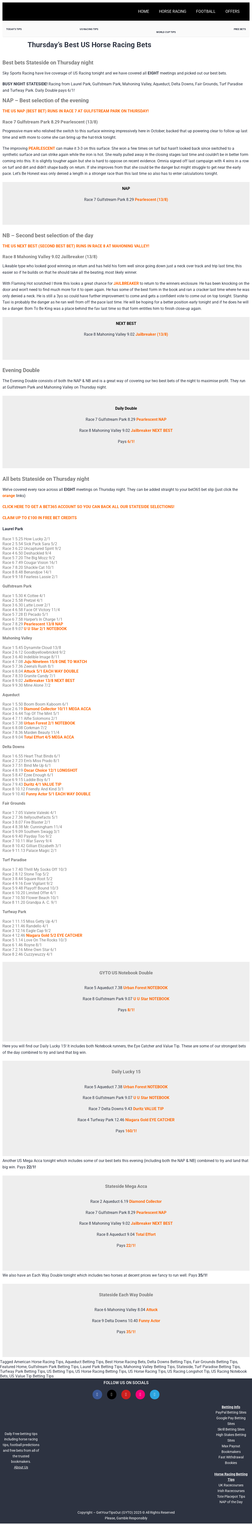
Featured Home (13, 1366)
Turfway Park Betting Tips (22, 1371)
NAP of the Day (231, 1504)
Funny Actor (149, 1320)
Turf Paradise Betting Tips (217, 1366)
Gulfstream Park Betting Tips (53, 1366)
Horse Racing (172, 11)
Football (206, 11)
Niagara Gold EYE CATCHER (149, 1119)
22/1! (130, 1245)
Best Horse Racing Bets (125, 1361)
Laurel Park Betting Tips (101, 1366)
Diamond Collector (145, 1201)
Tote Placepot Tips (231, 1498)
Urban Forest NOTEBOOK (145, 1087)
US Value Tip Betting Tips (31, 1376)
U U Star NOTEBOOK (151, 1097)
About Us (21, 1469)
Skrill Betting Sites (231, 1431)
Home (143, 11)
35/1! (130, 1331)
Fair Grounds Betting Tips (215, 1361)
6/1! (130, 441)
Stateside (184, 1366)
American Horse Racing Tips (38, 1361)
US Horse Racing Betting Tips (100, 1371)
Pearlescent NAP (151, 419)
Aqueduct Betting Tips (84, 1361)
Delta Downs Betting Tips (169, 1361)
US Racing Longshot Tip (188, 1371)
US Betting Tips (60, 1371)
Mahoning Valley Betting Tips (149, 1366)
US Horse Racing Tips (147, 1371)
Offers (232, 11)
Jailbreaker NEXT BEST (152, 430)
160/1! (131, 1131)
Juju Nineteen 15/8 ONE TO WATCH (55, 661)
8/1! (130, 1010)
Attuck (152, 1309)
